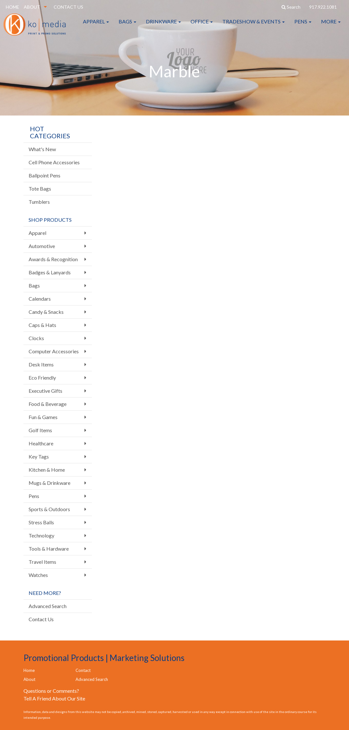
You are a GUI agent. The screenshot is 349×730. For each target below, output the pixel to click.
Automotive (42, 246)
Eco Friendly (42, 377)
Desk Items (41, 364)
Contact (83, 670)
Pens (302, 25)
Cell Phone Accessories (54, 162)
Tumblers (39, 202)
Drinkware (163, 25)
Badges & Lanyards (50, 272)
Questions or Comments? (51, 691)
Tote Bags (40, 188)
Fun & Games (43, 417)
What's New (42, 149)
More (331, 25)
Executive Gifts (45, 391)
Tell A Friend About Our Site (54, 698)
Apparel (96, 25)
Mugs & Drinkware (49, 483)
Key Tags (39, 456)
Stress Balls (41, 522)
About (29, 679)
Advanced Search (48, 606)
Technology (41, 535)
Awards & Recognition (53, 259)
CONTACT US (68, 7)
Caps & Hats (42, 325)
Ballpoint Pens (44, 175)
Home (29, 670)
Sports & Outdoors (49, 509)
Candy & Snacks (46, 312)
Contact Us (41, 619)
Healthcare (41, 443)
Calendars (40, 299)
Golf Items (40, 430)
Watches (38, 575)
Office (202, 25)
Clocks (36, 338)
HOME (12, 7)
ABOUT (32, 7)
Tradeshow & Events (253, 25)
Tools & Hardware (49, 548)
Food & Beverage (48, 404)
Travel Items (42, 562)
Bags (127, 25)
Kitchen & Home (47, 470)
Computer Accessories (54, 351)
